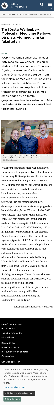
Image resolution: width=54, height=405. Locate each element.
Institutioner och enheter (14, 351)
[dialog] (27, 384)
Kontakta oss (8, 342)
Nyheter (12, 14)
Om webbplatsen (10, 361)
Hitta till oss (7, 337)
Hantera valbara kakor (14, 387)
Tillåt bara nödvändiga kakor (19, 393)
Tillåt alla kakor (12, 399)
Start (3, 14)
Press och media (10, 347)
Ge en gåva (7, 356)
